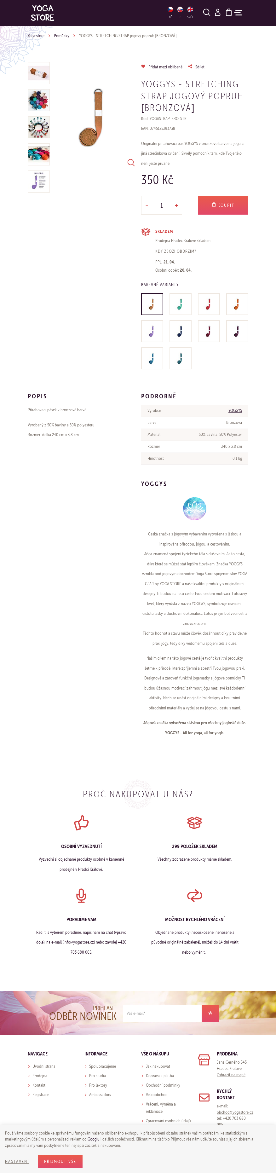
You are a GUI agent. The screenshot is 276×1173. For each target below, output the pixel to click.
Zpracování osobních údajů (168, 1121)
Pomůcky (61, 35)
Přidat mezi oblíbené (165, 67)
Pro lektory (98, 1085)
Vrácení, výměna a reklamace (161, 1107)
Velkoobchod (157, 1094)
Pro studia (97, 1075)
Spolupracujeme (102, 1066)
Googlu (94, 1139)
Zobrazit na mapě (231, 1075)
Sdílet (199, 67)
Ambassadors (100, 1094)
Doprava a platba (160, 1075)
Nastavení (17, 1161)
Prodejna (39, 1075)
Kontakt (38, 1085)
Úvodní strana (43, 1066)
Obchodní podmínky (163, 1085)
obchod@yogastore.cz (235, 1112)
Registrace (40, 1094)
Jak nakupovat (158, 1066)
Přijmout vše (60, 1161)
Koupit (223, 205)
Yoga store (36, 35)
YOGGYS (235, 410)
